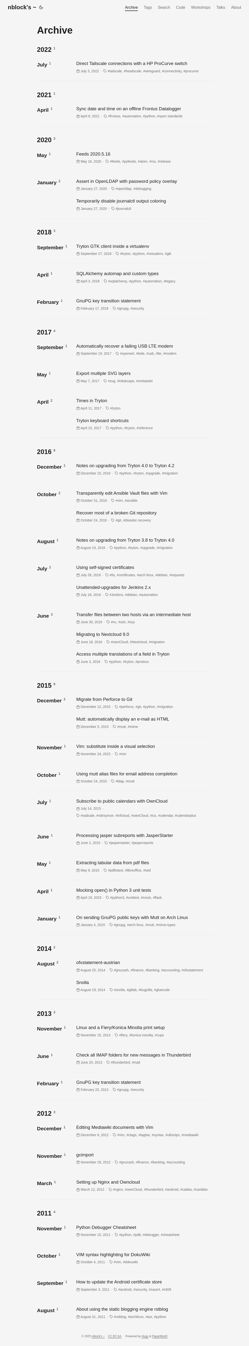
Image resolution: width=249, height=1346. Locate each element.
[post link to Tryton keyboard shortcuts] (143, 424)
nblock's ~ (22, 7)
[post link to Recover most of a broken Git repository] (143, 516)
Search (164, 7)
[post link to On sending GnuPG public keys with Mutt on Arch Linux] (143, 921)
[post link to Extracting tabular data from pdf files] (143, 866)
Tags (148, 7)
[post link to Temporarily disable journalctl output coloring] (143, 204)
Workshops (201, 7)
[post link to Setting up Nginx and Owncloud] (143, 1185)
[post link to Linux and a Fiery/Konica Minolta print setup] (143, 1031)
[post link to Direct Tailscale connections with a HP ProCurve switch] (143, 67)
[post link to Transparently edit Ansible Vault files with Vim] (143, 496)
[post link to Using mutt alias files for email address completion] (143, 777)
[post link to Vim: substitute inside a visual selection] (143, 750)
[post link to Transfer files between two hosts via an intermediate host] (143, 618)
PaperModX (160, 1336)
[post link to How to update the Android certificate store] (143, 1285)
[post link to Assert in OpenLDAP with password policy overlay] (143, 185)
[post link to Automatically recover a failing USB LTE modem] (143, 349)
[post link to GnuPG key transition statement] (143, 304)
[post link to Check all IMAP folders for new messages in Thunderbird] (143, 1058)
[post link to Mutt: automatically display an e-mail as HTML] (143, 722)
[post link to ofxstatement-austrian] (143, 966)
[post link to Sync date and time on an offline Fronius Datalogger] (143, 112)
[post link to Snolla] (143, 986)
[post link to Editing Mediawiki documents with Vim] (143, 1131)
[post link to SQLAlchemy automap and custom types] (143, 277)
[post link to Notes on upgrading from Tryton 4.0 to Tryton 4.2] (143, 469)
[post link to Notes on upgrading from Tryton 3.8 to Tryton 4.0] (143, 543)
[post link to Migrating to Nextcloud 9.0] (143, 638)
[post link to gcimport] (143, 1158)
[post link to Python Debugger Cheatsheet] (143, 1231)
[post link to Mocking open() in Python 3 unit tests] (143, 893)
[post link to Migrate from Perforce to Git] (143, 703)
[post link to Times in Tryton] (143, 404)
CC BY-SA (115, 1336)
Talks (220, 7)
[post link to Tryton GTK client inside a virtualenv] (143, 250)
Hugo (145, 1336)
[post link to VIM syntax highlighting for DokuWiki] (143, 1258)
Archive (131, 7)
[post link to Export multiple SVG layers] (143, 377)
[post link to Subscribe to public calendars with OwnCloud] (143, 808)
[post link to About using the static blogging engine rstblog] (143, 1312)
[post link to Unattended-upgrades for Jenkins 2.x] (143, 591)
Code (180, 7)
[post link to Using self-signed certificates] (143, 571)
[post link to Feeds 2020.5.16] (143, 157)
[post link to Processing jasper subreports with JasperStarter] (143, 839)
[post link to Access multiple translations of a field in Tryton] (143, 657)
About (236, 7)
